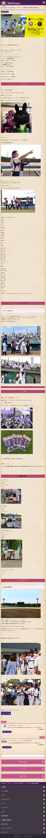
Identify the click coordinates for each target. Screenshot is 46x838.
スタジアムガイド (5, 799)
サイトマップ (4, 832)
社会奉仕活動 (4, 816)
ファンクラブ (4, 807)
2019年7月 (9, 783)
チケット (3, 803)
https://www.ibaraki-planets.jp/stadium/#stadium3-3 (12, 626)
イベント (3, 795)
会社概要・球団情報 (6, 820)
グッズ (2, 811)
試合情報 (3, 787)
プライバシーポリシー (6, 828)
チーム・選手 (4, 791)
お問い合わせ (4, 824)
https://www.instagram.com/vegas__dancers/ (10, 188)
